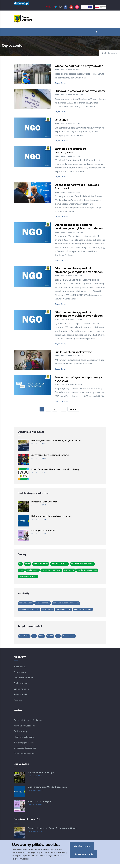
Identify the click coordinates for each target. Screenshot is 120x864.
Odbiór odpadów (43, 603)
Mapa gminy (24, 636)
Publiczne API (20, 694)
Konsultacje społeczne (29, 609)
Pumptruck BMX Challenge (44, 502)
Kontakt (18, 700)
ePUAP (27, 564)
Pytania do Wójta (40, 564)
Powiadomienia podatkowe (82, 564)
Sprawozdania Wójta (28, 576)
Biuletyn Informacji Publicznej (28, 720)
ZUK (34, 636)
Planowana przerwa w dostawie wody (80, 91)
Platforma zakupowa (24, 737)
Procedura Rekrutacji (51, 570)
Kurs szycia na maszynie (43, 531)
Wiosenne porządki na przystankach (79, 66)
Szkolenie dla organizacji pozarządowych (71, 150)
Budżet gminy (20, 731)
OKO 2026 (61, 120)
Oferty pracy (20, 672)
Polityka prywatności (24, 742)
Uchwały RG (69, 570)
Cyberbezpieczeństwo (24, 753)
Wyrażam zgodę (82, 846)
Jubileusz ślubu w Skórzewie (73, 352)
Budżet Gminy (32, 570)
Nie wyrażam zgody (83, 854)
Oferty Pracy (47, 609)
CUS (57, 636)
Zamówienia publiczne (87, 570)
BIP (20, 564)
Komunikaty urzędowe (24, 726)
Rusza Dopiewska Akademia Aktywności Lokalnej (55, 469)
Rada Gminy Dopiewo (82, 609)
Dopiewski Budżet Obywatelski (66, 603)
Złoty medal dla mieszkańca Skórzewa (50, 455)
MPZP (21, 570)
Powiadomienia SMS (59, 564)
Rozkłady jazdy (25, 603)
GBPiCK (50, 636)
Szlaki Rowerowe (63, 609)
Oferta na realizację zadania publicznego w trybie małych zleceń (79, 226)
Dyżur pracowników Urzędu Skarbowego (51, 516)
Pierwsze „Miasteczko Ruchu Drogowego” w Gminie (56, 441)
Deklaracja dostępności (25, 748)
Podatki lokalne (21, 683)
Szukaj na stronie (22, 689)
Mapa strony (20, 667)
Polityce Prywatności (20, 859)
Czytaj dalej (60, 83)
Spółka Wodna (69, 636)
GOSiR (41, 636)
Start (104, 53)
